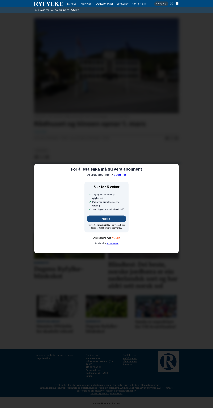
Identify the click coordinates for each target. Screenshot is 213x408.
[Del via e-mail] (176, 138)
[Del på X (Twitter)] (172, 138)
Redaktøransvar (150, 385)
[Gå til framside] (48, 3)
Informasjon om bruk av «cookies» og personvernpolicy (106, 390)
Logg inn (171, 4)
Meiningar (87, 3)
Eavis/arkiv (123, 3)
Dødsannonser (104, 3)
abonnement (112, 243)
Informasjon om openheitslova (106, 393)
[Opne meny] (177, 4)
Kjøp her (106, 218)
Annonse (128, 364)
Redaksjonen (130, 358)
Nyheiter (72, 3)
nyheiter (41, 150)
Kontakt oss (139, 3)
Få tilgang (161, 3)
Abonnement (130, 361)
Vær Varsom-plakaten (89, 385)
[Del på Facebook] (167, 138)
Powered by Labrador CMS (106, 403)
